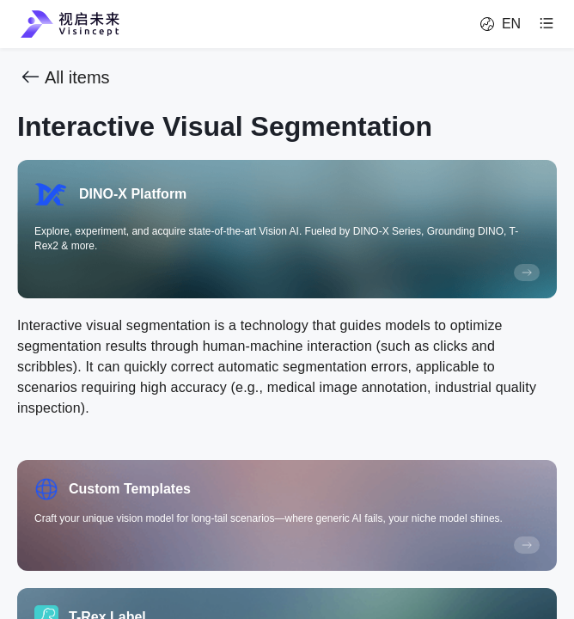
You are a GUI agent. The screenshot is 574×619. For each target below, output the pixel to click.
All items (63, 77)
